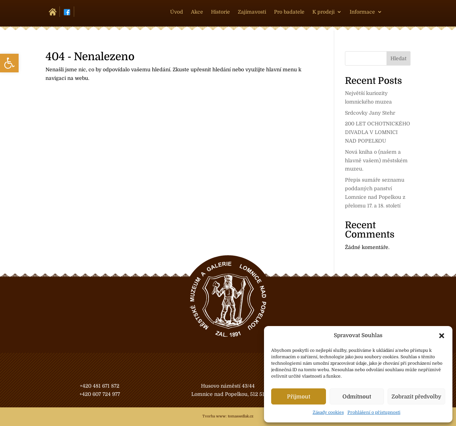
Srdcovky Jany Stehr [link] (370, 113)
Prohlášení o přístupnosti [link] (373, 412)
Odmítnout (356, 396)
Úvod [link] (176, 12)
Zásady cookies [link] (328, 412)
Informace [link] (362, 12)
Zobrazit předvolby (416, 396)
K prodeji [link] (323, 12)
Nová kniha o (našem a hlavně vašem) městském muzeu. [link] (376, 160)
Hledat (398, 58)
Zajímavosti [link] (252, 12)
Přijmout (298, 396)
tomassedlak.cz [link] (240, 416)
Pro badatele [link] (289, 12)
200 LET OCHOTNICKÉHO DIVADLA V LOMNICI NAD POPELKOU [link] (377, 132)
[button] (441, 335)
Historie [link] (220, 12)
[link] (9, 63)
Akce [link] (197, 12)
